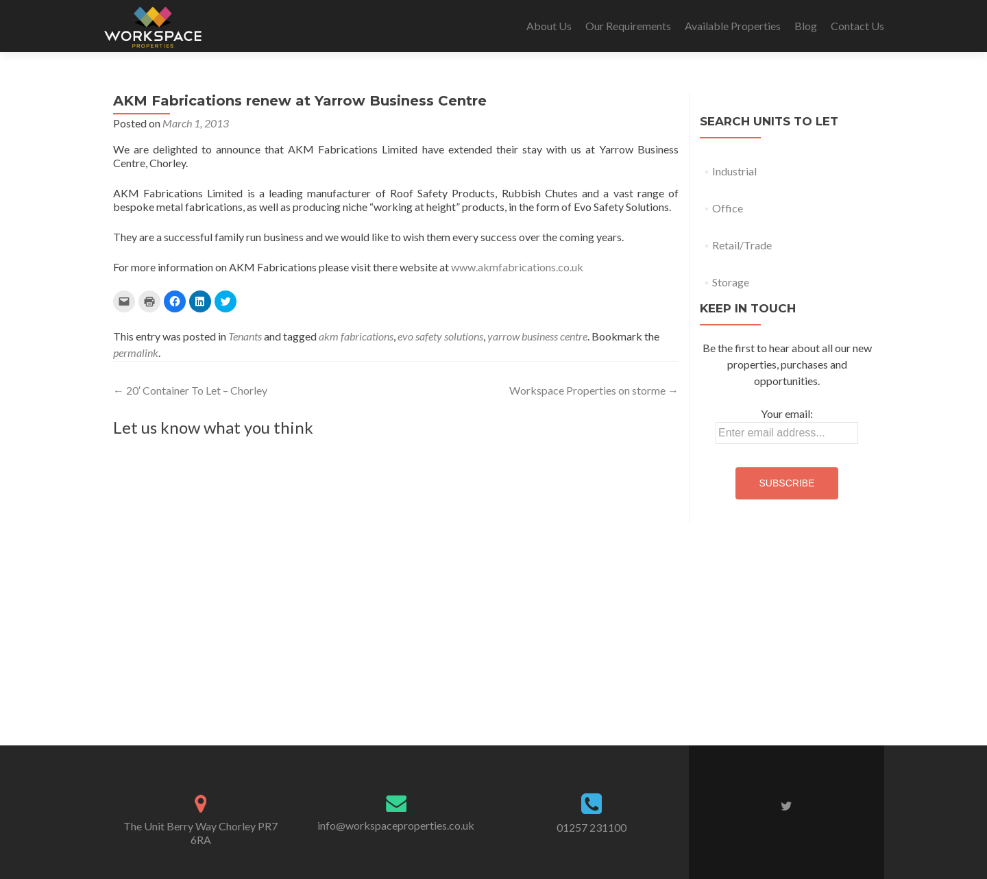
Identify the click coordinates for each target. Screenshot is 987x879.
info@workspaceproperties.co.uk (395, 825)
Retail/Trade (742, 244)
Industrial (734, 170)
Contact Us (857, 25)
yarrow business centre (537, 336)
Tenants (245, 336)
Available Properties (733, 25)
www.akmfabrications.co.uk (517, 266)
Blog (805, 25)
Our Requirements (628, 25)
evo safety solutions (440, 336)
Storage (730, 281)
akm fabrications (356, 336)
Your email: (787, 413)
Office (727, 207)
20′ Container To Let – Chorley (190, 390)
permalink (135, 352)
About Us (549, 25)
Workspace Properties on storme (594, 390)
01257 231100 (591, 827)
